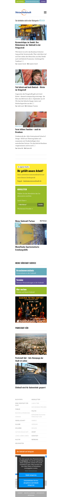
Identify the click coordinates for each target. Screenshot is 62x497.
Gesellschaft (18, 126)
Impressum (31, 495)
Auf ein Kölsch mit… (22, 432)
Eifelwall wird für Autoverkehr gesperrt (30, 388)
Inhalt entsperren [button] (31, 475)
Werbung (35, 439)
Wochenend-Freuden (24, 209)
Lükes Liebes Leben (22, 436)
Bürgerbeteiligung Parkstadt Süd (38, 416)
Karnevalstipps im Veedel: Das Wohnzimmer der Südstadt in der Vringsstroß (28, 45)
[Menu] (45, 12)
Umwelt (34, 420)
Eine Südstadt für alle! (21, 404)
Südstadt (17, 39)
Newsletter (36, 399)
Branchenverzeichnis (32, 1)
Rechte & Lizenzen (29, 493)
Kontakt (20, 493)
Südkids (18, 417)
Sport (34, 432)
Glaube (17, 424)
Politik (34, 411)
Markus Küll (20, 148)
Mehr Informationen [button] (31, 471)
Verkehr (35, 424)
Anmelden (40, 204)
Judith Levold (21, 106)
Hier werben (20, 1)
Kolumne (18, 428)
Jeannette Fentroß (22, 64)
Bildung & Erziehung (22, 413)
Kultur (17, 439)
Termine (43, 1)
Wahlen (34, 428)
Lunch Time (21, 200)
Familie (17, 409)
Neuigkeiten (19, 443)
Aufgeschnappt (19, 84)
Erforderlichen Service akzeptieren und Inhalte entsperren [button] (31, 483)
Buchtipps (19, 399)
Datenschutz (40, 493)
